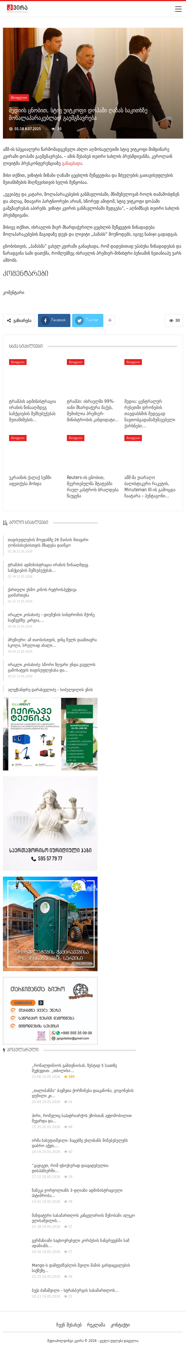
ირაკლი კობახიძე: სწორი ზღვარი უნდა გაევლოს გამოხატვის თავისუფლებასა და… (51, 670)
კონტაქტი (120, 1325)
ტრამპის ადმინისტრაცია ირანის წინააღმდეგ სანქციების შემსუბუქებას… (48, 570)
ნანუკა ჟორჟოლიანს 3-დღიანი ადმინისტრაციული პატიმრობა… (77, 1193)
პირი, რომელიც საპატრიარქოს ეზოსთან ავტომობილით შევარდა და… (82, 1118)
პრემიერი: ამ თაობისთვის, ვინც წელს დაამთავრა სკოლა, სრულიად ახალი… (52, 645)
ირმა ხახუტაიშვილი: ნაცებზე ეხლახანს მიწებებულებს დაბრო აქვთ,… (80, 1143)
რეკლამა (96, 1325)
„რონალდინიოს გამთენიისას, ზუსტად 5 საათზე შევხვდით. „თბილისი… (74, 1068)
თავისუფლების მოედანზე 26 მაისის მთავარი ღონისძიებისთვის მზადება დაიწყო (48, 545)
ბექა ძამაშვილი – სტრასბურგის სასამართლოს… (75, 1290)
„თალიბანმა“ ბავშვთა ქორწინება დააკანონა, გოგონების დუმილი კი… (83, 1093)
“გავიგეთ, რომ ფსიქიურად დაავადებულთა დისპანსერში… (70, 1168)
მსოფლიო (19, 97)
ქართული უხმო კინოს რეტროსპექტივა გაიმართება (42, 595)
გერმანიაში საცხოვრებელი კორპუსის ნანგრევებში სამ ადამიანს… (80, 1243)
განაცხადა (72, 163)
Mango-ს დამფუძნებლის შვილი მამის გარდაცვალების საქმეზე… (81, 1268)
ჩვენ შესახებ (68, 1325)
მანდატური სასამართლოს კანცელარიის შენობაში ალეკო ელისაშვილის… (83, 1218)
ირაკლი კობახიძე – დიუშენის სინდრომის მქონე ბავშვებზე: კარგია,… (51, 620)
